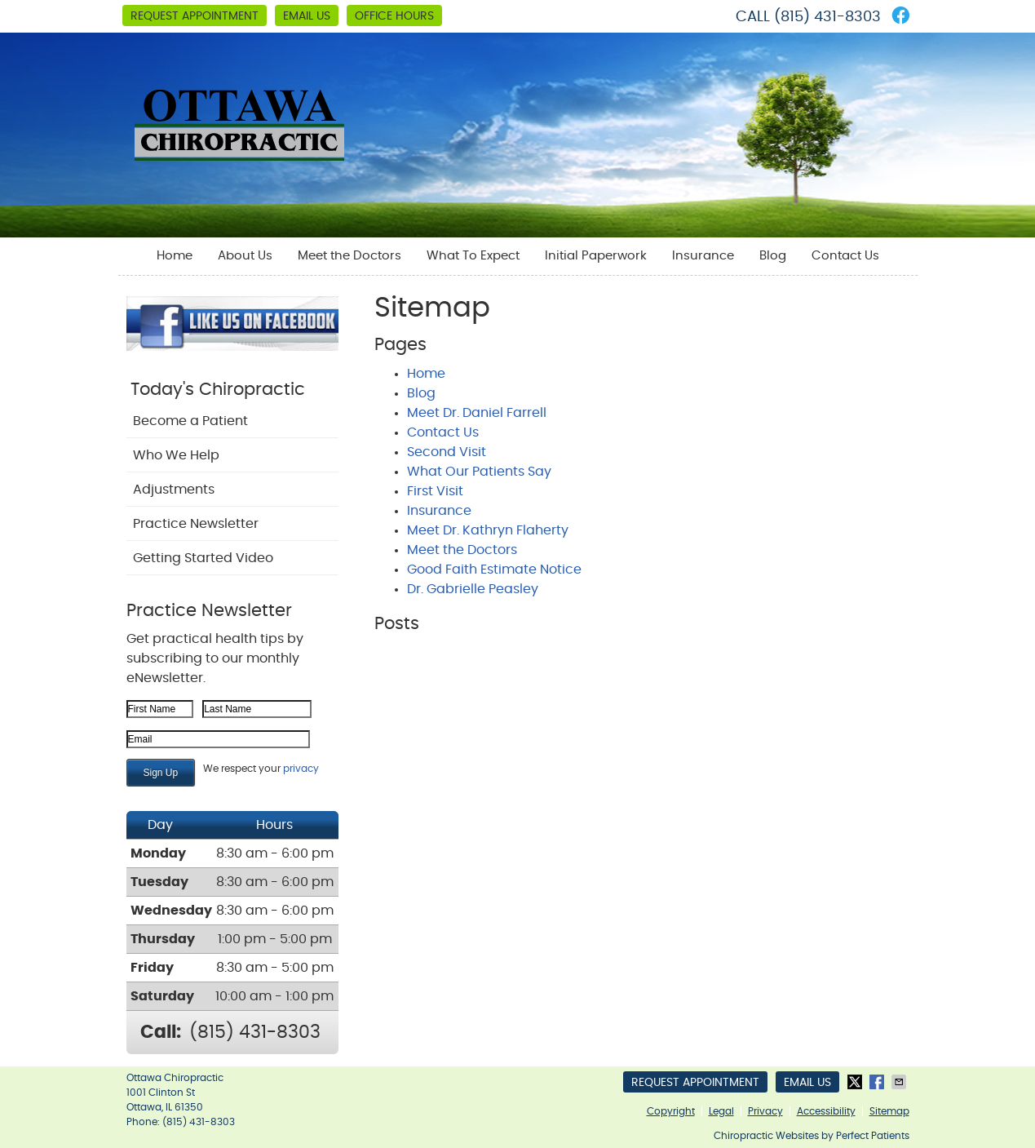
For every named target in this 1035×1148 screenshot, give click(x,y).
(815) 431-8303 (827, 17)
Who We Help (176, 455)
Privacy (765, 1111)
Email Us (306, 16)
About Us (245, 256)
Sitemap (889, 1111)
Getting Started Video (203, 558)
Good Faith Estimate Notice (494, 569)
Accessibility (826, 1111)
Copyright (671, 1111)
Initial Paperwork (596, 256)
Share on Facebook (878, 1082)
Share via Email (900, 1082)
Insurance (703, 256)
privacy (301, 768)
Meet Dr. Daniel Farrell (476, 412)
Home (174, 256)
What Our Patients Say (479, 471)
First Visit (435, 491)
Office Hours (394, 16)
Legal (721, 1111)
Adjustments (174, 489)
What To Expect (473, 256)
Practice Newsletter (196, 523)
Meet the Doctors (349, 256)
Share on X (856, 1082)
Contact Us (845, 256)
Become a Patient (190, 421)
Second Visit (446, 452)
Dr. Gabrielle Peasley (472, 589)
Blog (772, 256)
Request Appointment (194, 16)
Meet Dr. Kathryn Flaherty (487, 530)
